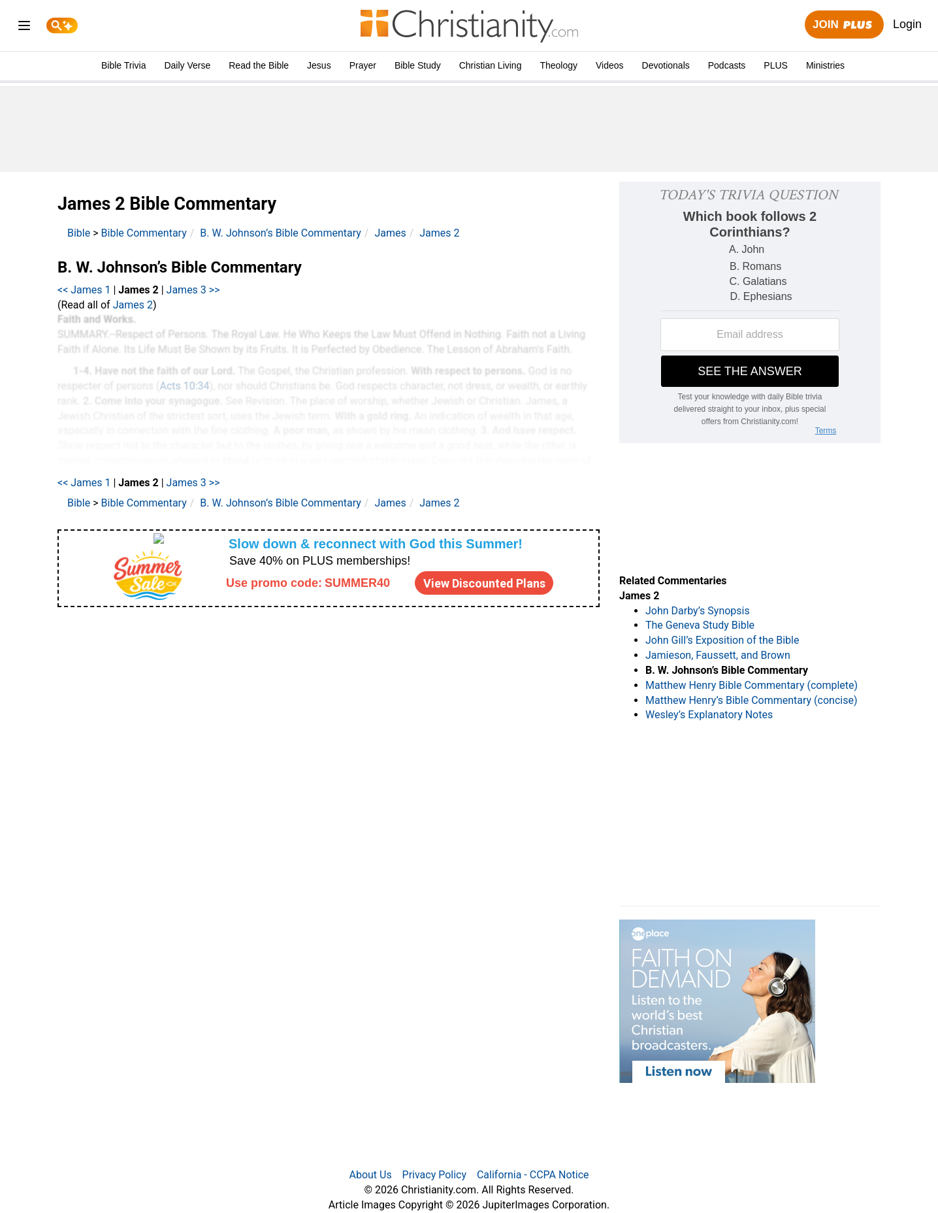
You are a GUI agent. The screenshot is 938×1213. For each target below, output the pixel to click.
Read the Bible (259, 65)
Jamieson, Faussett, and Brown (717, 655)
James (390, 233)
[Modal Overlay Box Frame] (328, 568)
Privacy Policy (434, 1175)
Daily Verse (187, 65)
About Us (370, 1175)
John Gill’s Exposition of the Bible (722, 640)
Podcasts (727, 65)
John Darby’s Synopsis (697, 611)
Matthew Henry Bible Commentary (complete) (751, 685)
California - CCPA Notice (533, 1175)
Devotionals (666, 65)
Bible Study (418, 65)
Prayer (362, 65)
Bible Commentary (144, 233)
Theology (558, 65)
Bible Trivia (123, 65)
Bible (78, 233)
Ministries (825, 65)
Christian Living (490, 65)
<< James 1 (84, 290)
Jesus (319, 65)
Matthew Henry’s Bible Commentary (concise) (751, 700)
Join (844, 25)
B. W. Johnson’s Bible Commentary (280, 233)
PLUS (776, 65)
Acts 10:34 (184, 386)
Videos (610, 65)
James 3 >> (193, 290)
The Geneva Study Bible (699, 625)
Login (907, 24)
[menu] (24, 28)
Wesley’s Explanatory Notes (709, 714)
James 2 (439, 233)
